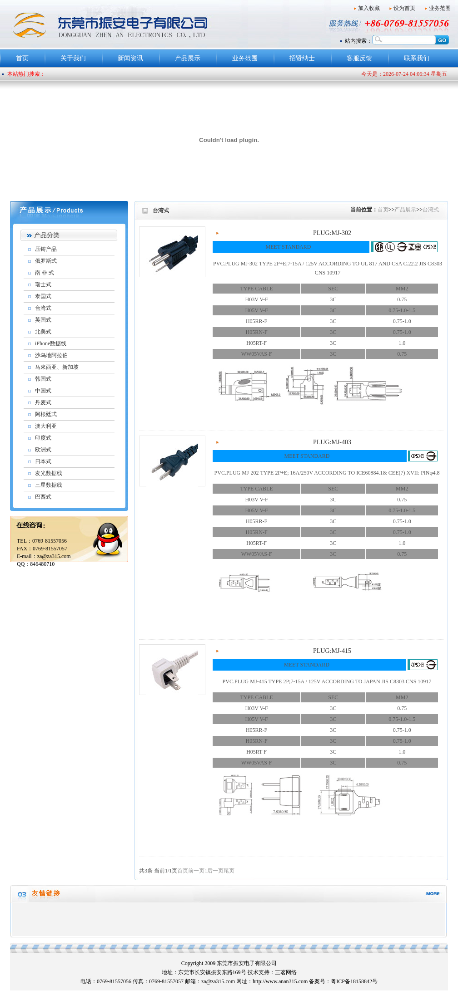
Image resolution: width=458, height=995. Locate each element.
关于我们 (73, 58)
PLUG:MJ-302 (332, 233)
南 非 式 (44, 273)
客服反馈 (359, 58)
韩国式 (43, 379)
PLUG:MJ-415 (332, 650)
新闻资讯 (130, 58)
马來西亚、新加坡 (57, 367)
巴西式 (43, 497)
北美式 (43, 331)
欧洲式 (43, 449)
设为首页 (404, 8)
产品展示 (187, 58)
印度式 (43, 438)
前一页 (196, 871)
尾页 (229, 871)
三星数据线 (48, 485)
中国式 (43, 390)
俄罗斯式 (46, 261)
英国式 (43, 320)
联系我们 (416, 58)
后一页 (215, 871)
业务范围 (440, 8)
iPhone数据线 (50, 343)
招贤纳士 (302, 58)
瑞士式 (43, 284)
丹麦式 (43, 402)
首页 (22, 58)
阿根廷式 (46, 414)
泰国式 (43, 296)
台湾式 (43, 308)
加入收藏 (369, 8)
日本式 (43, 461)
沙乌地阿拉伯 (51, 355)
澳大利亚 (46, 426)
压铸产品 (46, 249)
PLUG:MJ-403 (332, 442)
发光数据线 (48, 473)
